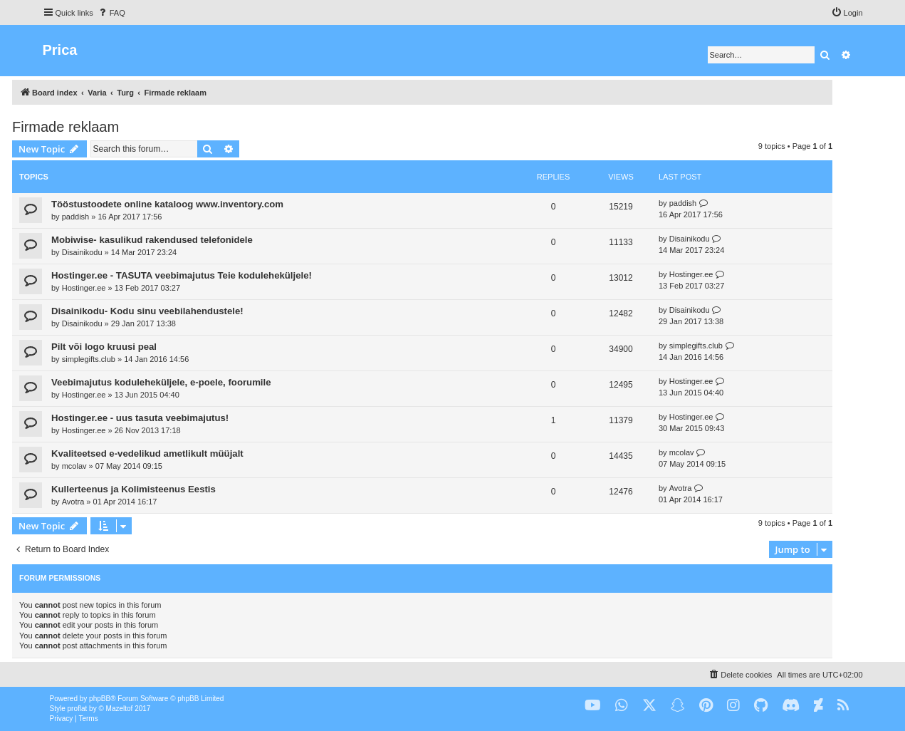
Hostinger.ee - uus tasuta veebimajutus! (140, 418)
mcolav (74, 466)
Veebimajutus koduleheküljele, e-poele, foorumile (161, 382)
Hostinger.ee (84, 288)
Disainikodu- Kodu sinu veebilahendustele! (147, 311)
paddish (76, 216)
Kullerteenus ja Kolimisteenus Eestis (133, 489)
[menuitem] (111, 12)
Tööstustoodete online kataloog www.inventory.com (167, 204)
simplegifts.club (88, 359)
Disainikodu (82, 252)
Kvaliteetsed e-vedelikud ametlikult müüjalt (147, 453)
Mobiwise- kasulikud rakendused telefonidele (152, 239)
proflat (78, 708)
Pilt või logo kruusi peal (104, 346)
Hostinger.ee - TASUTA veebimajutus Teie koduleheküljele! (181, 275)
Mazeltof (119, 708)
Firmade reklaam (65, 127)
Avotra (73, 501)
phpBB (99, 699)
